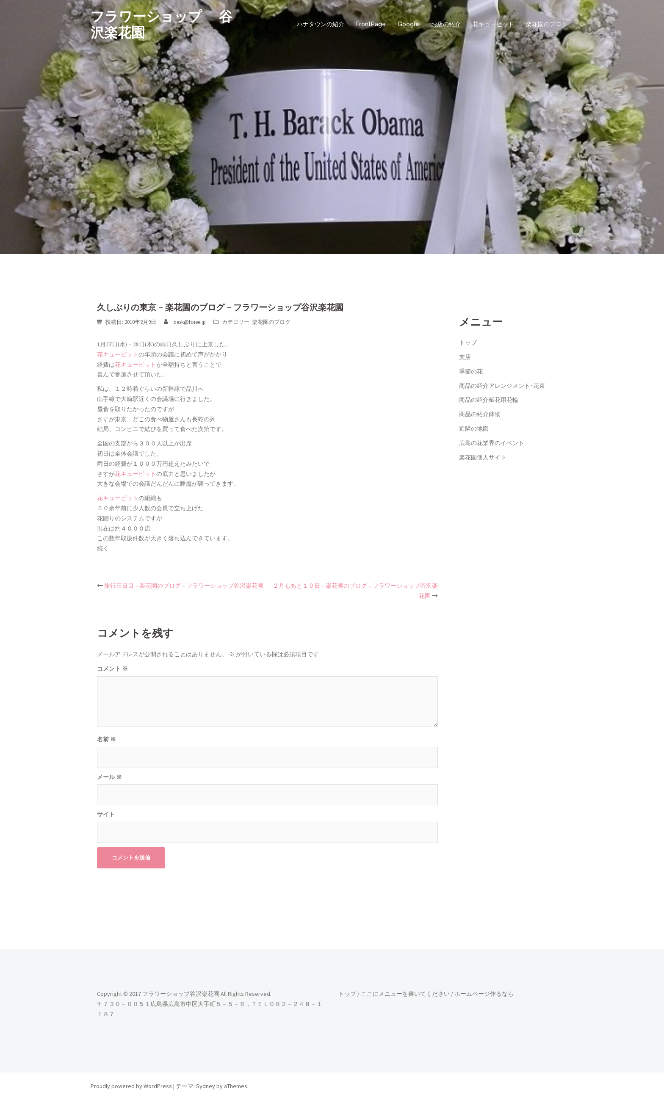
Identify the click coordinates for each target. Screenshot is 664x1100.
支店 (465, 357)
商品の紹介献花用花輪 (488, 400)
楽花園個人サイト (482, 457)
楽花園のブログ (546, 24)
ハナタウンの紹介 (320, 24)
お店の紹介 (446, 24)
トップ (468, 342)
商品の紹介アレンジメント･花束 (502, 386)
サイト (106, 814)
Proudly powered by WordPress (131, 1086)
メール (109, 777)
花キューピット (493, 24)
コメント (112, 668)
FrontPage (371, 24)
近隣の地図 (474, 428)
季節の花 (471, 371)
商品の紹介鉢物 (480, 414)
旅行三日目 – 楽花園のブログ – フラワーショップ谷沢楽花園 (183, 585)
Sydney (205, 1086)
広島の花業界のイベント (491, 443)
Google (408, 24)
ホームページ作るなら (484, 994)
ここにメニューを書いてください (405, 994)
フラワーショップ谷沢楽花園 (180, 994)
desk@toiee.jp (190, 322)
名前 (106, 739)
